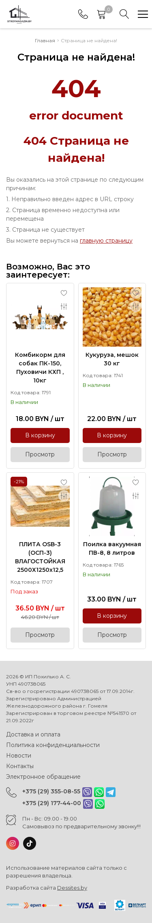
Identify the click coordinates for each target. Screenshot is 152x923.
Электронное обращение (43, 776)
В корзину (40, 435)
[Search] (124, 14)
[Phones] (83, 14)
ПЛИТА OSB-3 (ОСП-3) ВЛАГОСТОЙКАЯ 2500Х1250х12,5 (40, 557)
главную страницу (106, 240)
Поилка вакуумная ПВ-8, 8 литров (112, 548)
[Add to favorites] (64, 293)
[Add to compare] (64, 306)
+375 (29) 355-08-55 (51, 791)
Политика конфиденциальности (53, 745)
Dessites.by (72, 887)
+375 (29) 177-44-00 (51, 803)
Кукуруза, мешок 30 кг (112, 359)
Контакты (20, 766)
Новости (18, 755)
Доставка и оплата (33, 734)
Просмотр (40, 454)
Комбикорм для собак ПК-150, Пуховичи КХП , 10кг (40, 367)
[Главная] (19, 14)
